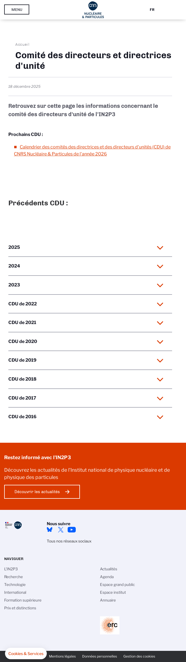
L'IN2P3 (11, 569)
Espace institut (113, 592)
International (15, 592)
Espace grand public (117, 584)
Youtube (72, 529)
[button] (26, 653)
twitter (61, 529)
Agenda (107, 577)
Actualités (108, 569)
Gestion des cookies (139, 656)
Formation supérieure (22, 600)
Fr (152, 10)
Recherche (13, 577)
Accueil (22, 44)
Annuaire (108, 600)
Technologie (15, 584)
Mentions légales (62, 656)
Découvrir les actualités (37, 491)
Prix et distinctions (20, 608)
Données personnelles (99, 656)
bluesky (49, 529)
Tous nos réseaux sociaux (69, 541)
